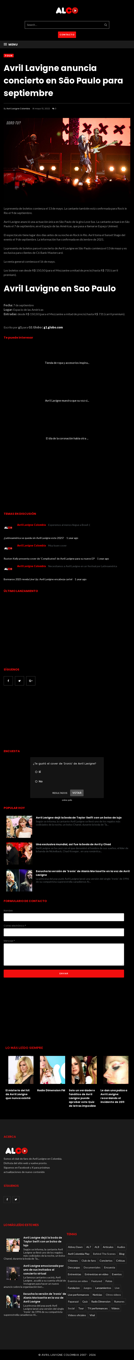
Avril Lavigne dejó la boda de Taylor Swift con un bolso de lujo (79, 817)
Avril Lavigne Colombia (18, 108)
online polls (67, 800)
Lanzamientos (103, 1287)
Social (71, 1308)
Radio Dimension (100, 1301)
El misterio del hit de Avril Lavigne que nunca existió (18, 1094)
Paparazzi (73, 1301)
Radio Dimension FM (51, 1090)
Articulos (108, 1246)
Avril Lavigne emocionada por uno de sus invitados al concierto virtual (43, 1269)
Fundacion (74, 1287)
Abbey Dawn (75, 1246)
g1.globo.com (53, 327)
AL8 (97, 1246)
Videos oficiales (77, 1315)
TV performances (97, 1308)
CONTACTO (67, 34)
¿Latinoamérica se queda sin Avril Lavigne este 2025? (34, 537)
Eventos (117, 1274)
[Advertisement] (35, 717)
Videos (115, 1308)
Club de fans (89, 1260)
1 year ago (72, 537)
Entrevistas (74, 1274)
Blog (121, 1253)
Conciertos (106, 1260)
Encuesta (109, 1267)
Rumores (119, 1301)
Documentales (92, 1267)
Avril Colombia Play (78, 1253)
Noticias (97, 1294)
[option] (19, 1076)
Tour (9, 55)
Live (117, 1287)
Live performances (78, 1294)
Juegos (87, 1287)
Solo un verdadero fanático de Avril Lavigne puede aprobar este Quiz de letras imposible (82, 1098)
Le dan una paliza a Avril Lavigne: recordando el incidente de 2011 (113, 1096)
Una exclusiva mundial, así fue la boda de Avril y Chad (73, 844)
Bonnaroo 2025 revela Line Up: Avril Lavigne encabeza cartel (38, 579)
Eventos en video (78, 1281)
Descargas (74, 1267)
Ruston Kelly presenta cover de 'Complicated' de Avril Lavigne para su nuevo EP (49, 558)
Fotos (109, 1281)
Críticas (120, 1260)
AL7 (88, 1246)
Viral (92, 1315)
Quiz (85, 1301)
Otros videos (113, 1294)
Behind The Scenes (104, 1253)
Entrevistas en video (96, 1274)
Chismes (73, 1260)
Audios (121, 1246)
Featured (96, 1281)
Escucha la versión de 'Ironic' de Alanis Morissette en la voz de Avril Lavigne (83, 873)
